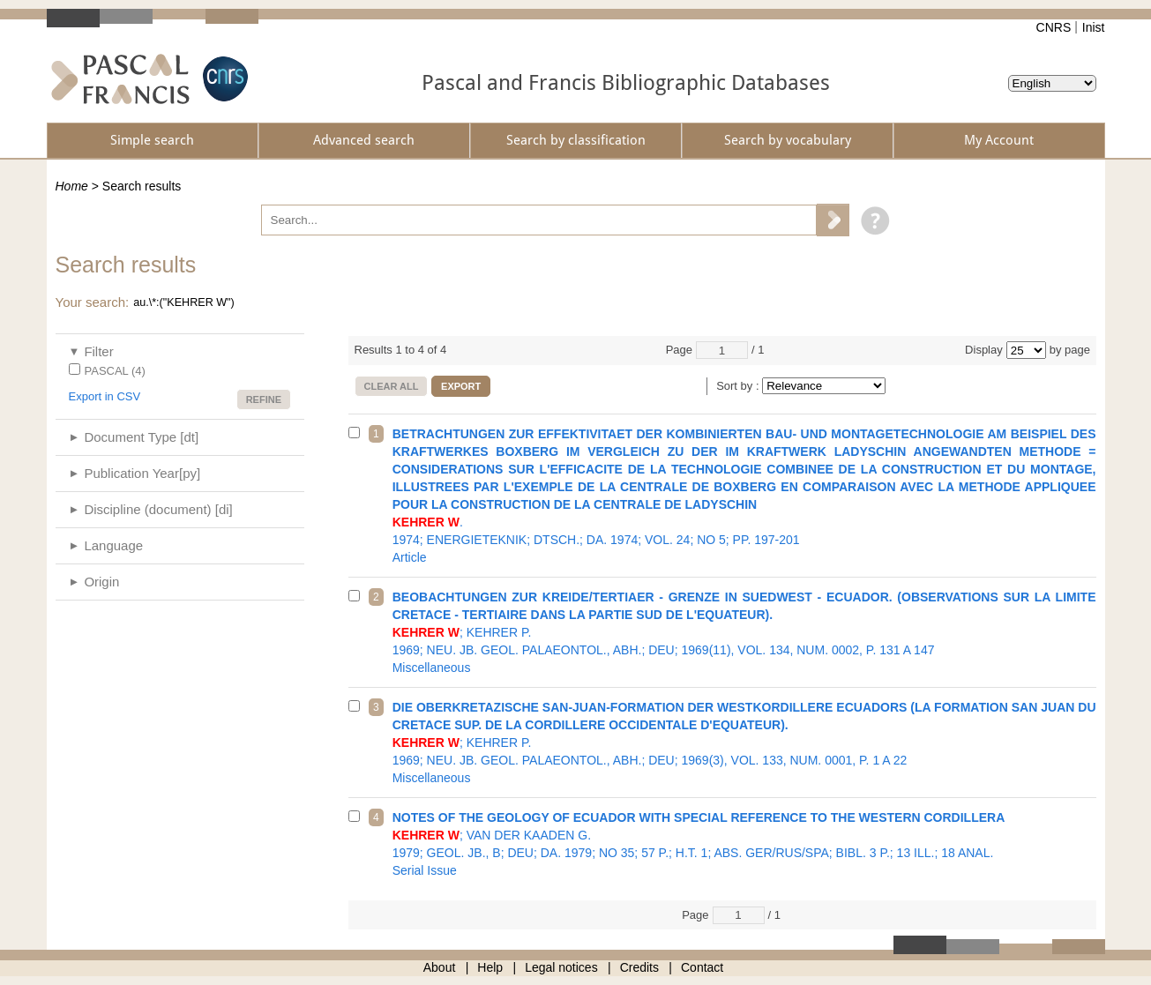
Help (490, 967)
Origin (101, 581)
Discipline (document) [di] (158, 509)
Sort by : (739, 385)
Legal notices (561, 967)
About (439, 967)
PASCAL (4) (115, 370)
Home (72, 186)
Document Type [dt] (141, 436)
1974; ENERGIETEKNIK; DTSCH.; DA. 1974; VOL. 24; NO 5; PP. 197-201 (744, 495)
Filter (98, 351)
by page (1070, 349)
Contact (702, 967)
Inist (1093, 27)
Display (984, 349)
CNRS (1054, 27)
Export (461, 386)
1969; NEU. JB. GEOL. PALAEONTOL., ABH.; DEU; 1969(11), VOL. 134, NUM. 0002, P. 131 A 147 (744, 632)
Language (113, 545)
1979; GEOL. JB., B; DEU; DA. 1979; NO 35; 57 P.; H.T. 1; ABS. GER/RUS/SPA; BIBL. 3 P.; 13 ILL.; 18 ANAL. (744, 844)
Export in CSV (105, 396)
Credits (639, 967)
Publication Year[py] (142, 473)
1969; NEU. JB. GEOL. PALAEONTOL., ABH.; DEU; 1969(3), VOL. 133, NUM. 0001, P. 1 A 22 (744, 742)
